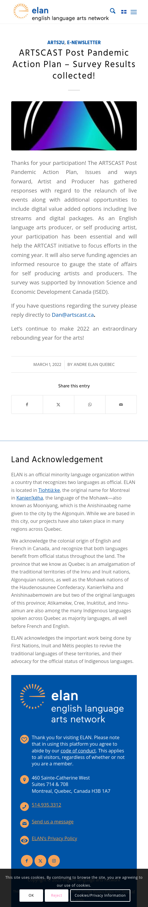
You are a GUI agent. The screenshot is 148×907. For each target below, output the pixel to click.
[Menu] (134, 12)
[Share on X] (58, 404)
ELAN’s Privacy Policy (54, 838)
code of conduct (78, 750)
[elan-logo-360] (61, 12)
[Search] (110, 12)
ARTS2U (55, 43)
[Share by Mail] (121, 404)
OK (31, 895)
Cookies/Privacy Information (100, 895)
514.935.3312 (46, 805)
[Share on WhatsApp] (89, 404)
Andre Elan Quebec (94, 364)
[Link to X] (40, 861)
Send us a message (53, 821)
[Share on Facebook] (27, 404)
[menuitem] (110, 12)
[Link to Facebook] (27, 861)
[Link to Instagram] (54, 861)
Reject (56, 895)
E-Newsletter (84, 43)
